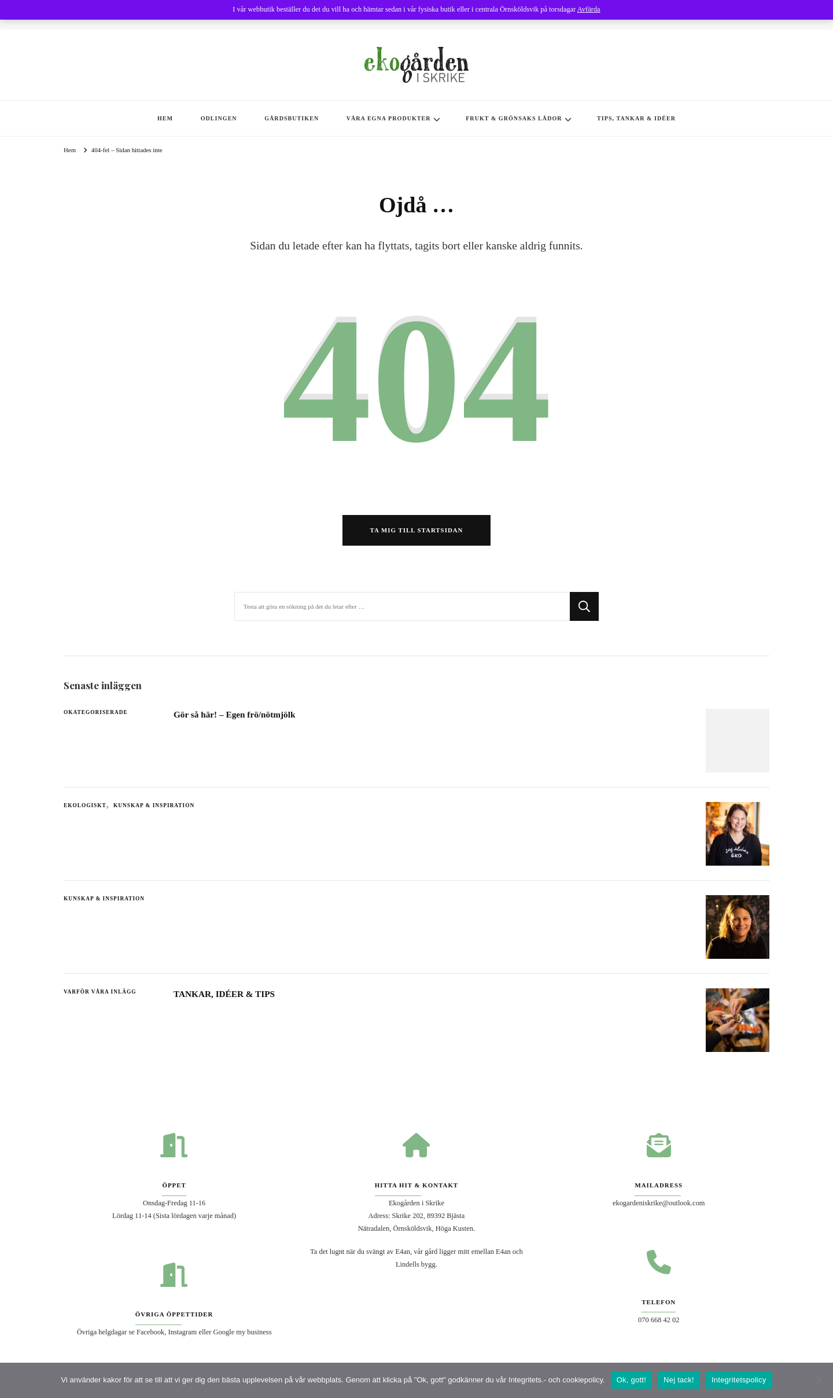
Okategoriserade (96, 715)
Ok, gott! (631, 1379)
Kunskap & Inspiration (153, 808)
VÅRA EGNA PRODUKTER (389, 118)
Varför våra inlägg (100, 994)
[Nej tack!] (818, 1380)
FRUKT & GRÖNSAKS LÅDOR (514, 118)
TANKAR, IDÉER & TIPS (225, 996)
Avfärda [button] (588, 9)
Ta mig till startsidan (416, 531)
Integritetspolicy (739, 1379)
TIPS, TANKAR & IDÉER (636, 118)
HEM (165, 118)
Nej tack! (679, 1379)
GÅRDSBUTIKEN (291, 118)
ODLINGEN (219, 118)
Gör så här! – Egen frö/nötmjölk (235, 717)
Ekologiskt (85, 808)
